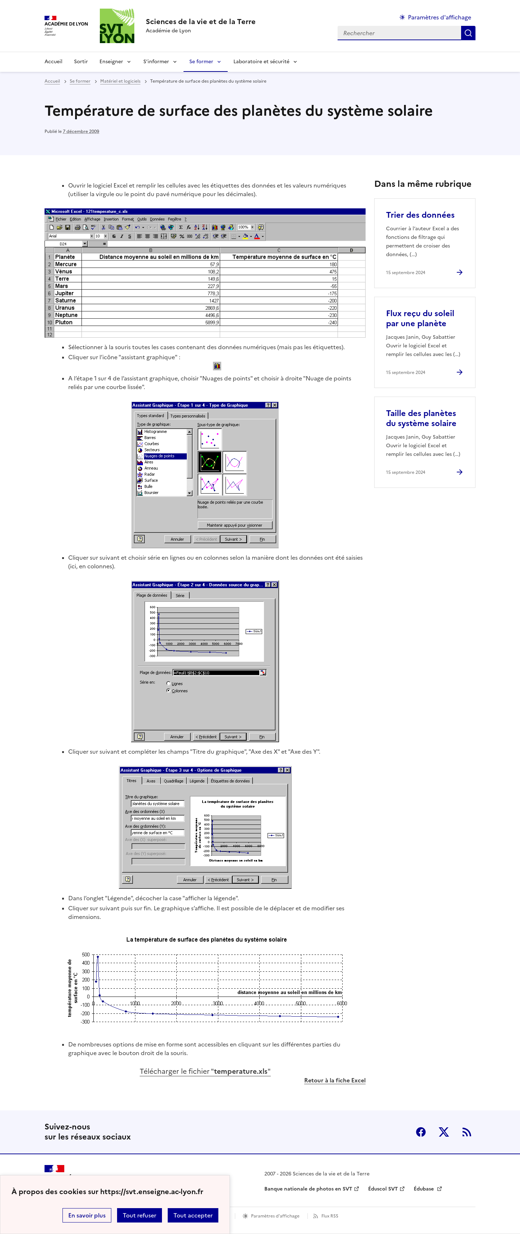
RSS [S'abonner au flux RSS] (466, 1132)
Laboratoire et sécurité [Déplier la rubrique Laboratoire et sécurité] (261, 61)
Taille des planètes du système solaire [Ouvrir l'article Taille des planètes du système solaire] (421, 418)
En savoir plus (87, 1215)
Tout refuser (139, 1215)
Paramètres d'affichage (275, 1216)
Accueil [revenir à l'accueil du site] (53, 61)
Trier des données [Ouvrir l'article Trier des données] (420, 215)
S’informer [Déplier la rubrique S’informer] (156, 61)
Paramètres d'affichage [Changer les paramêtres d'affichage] (439, 17)
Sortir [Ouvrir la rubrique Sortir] (81, 61)
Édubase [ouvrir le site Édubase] (424, 1189)
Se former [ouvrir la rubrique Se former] (80, 81)
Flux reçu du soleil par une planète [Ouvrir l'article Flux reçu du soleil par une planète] (420, 318)
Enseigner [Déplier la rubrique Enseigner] (111, 61)
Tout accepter (193, 1215)
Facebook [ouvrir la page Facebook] (421, 1132)
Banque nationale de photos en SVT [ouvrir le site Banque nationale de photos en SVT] (308, 1189)
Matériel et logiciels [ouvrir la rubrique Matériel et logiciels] (120, 81)
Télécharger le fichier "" (205, 1071)
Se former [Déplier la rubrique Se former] (201, 61)
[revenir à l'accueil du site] (201, 22)
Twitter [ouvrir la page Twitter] (443, 1132)
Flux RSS (329, 1216)
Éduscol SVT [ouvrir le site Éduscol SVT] (383, 1189)
